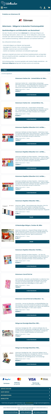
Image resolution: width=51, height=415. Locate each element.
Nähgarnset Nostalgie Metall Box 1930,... (27, 348)
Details (39, 217)
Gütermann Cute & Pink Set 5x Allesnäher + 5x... (30, 299)
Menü (4, 8)
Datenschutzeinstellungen (11, 412)
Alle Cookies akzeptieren (40, 412)
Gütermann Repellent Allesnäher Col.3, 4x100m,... (30, 127)
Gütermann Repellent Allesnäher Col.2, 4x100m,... (30, 176)
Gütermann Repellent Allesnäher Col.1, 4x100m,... (30, 152)
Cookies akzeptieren (25, 412)
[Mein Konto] (44, 8)
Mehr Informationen (28, 409)
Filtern (4, 70)
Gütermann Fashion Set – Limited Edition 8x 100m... (31, 78)
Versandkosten (29, 403)
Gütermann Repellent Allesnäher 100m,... (28, 201)
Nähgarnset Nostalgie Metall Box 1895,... (27, 323)
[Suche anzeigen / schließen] (40, 8)
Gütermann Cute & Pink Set (23, 274)
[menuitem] (4, 7)
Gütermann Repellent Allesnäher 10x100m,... (29, 250)
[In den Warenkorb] (32, 94)
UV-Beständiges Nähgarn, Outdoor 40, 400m (28, 225)
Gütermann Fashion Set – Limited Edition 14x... (29, 103)
